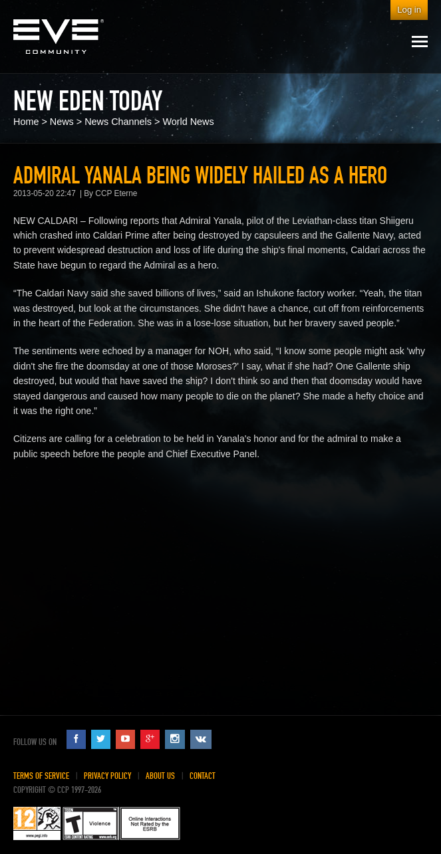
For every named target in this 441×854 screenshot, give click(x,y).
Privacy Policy (107, 776)
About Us (160, 776)
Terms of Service (41, 776)
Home (26, 121)
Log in (409, 10)
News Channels (118, 121)
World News (188, 121)
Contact (203, 776)
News (62, 121)
